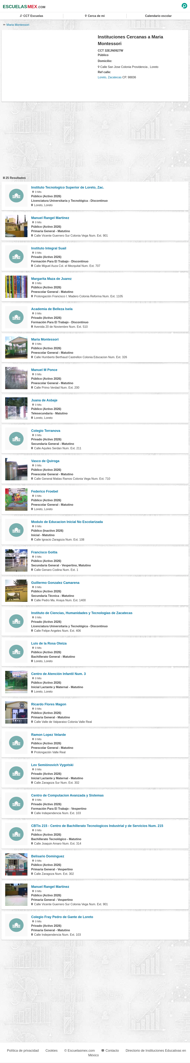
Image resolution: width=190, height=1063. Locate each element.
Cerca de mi (95, 15)
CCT (31, 15)
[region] (49, 65)
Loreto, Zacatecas (110, 77)
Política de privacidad (23, 1050)
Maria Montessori (16, 24)
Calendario (158, 15)
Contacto (110, 1050)
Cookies (51, 1050)
